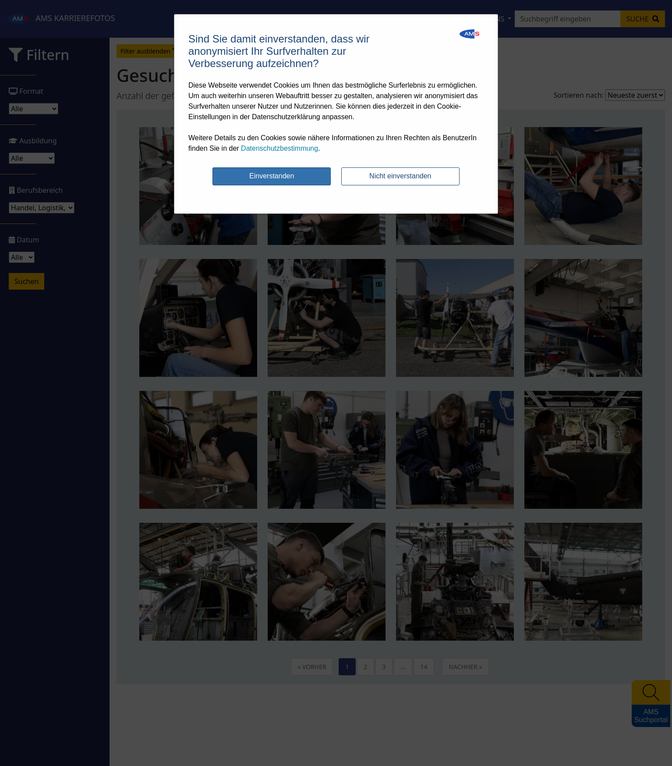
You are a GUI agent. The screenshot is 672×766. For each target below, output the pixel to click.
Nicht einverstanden (400, 176)
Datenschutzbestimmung (279, 148)
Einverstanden (271, 176)
